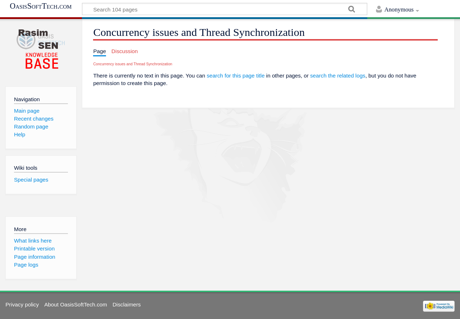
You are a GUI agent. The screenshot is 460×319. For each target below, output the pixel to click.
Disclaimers (126, 304)
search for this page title (235, 75)
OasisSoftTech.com (41, 6)
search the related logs (337, 75)
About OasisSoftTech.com (75, 304)
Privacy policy (22, 304)
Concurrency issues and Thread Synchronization (132, 64)
